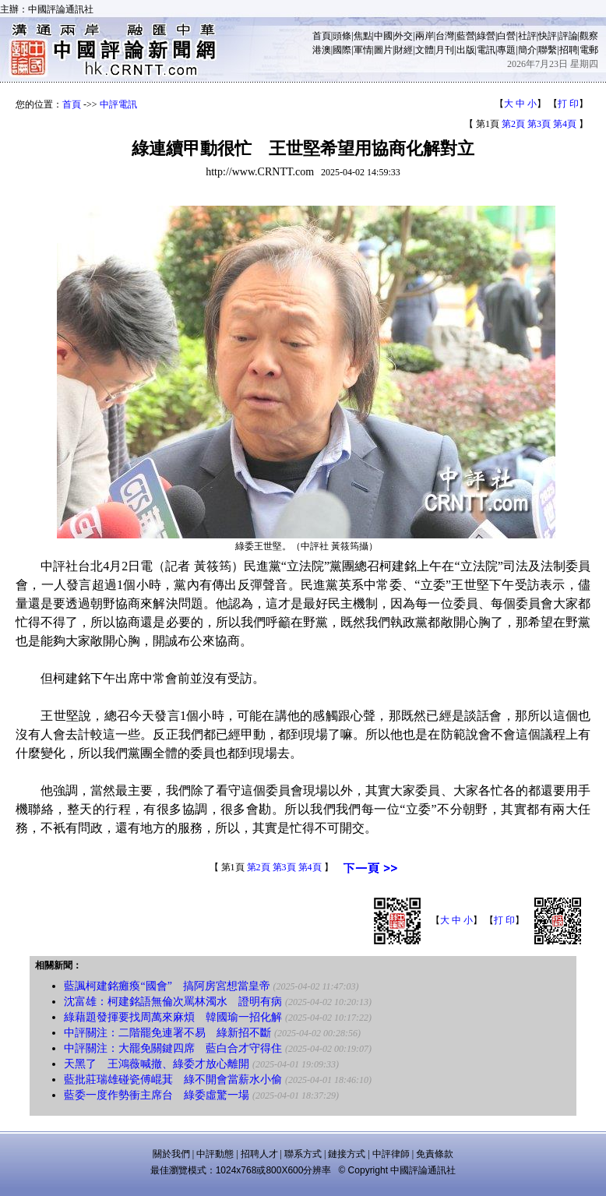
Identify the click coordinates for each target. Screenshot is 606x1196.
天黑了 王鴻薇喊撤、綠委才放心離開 (156, 1064)
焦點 (363, 35)
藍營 (465, 35)
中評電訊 (118, 104)
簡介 (527, 49)
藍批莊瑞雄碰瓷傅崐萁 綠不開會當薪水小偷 (173, 1079)
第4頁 (564, 123)
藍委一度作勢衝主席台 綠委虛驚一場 (156, 1095)
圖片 (383, 49)
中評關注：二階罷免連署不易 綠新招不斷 (167, 1033)
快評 (547, 35)
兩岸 (424, 35)
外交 (403, 35)
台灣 (444, 35)
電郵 (589, 49)
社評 (527, 35)
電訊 (486, 49)
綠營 (486, 35)
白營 (506, 35)
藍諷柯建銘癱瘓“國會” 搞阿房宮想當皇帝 (167, 986)
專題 (506, 49)
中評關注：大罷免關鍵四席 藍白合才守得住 (173, 1048)
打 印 (568, 103)
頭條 (342, 35)
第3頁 (539, 123)
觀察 (589, 35)
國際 (342, 49)
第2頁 (513, 123)
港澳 (321, 49)
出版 (465, 49)
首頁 (321, 35)
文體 (424, 49)
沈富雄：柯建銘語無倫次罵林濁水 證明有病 (173, 1001)
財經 (403, 49)
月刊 (444, 49)
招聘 (568, 49)
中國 (383, 35)
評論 (568, 35)
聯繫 (547, 49)
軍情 (363, 49)
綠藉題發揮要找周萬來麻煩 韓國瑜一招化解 (173, 1017)
